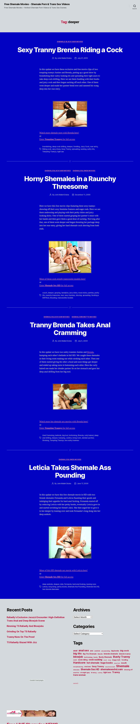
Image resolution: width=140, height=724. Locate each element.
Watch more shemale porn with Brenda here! (59, 132)
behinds (58, 435)
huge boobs (106, 662)
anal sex (84, 650)
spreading (76, 149)
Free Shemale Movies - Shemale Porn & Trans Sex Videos (37, 4)
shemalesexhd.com (111, 669)
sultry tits (90, 149)
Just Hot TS (75, 683)
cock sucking (95, 659)
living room (77, 438)
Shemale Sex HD (92, 587)
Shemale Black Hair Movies (70, 42)
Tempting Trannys (49, 152)
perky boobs (62, 587)
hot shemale (93, 662)
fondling (76, 146)
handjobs (65, 293)
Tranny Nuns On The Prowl (21, 637)
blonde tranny (125, 654)
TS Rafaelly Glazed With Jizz (22, 642)
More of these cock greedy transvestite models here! (62, 279)
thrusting (53, 298)
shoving (79, 295)
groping (58, 293)
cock (75, 660)
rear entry (94, 146)
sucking (83, 149)
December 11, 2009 (82, 195)
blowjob (78, 656)
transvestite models (65, 298)
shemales (76, 670)
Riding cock (46, 149)
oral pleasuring (78, 666)
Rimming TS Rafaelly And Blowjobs (25, 626)
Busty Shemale (105, 657)
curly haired (89, 435)
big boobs (115, 651)
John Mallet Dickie (64, 58)
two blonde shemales (50, 589)
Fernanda (67, 584)
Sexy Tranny (66, 149)
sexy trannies (70, 295)
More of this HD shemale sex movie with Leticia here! (63, 570)
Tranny (116, 672)
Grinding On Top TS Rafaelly (21, 631)
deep (109, 660)
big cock (124, 650)
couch (44, 293)
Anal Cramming (48, 435)
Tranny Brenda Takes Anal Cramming (70, 329)
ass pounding (105, 651)
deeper (70, 146)
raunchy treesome (53, 295)
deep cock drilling (59, 146)
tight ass (60, 152)
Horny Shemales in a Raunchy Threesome (70, 182)
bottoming (73, 435)
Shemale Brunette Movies (84, 317)
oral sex (87, 666)
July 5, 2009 (83, 341)
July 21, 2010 (82, 58)
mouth (124, 663)
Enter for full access (57, 139)
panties (91, 293)
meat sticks (82, 293)
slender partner (88, 438)
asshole (97, 651)
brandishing (46, 146)
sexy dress (56, 149)
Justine (69, 438)
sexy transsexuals (110, 666)
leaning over (91, 584)
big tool (65, 435)
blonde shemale (111, 654)
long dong (52, 587)
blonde (100, 654)
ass (91, 651)
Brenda (90, 352)
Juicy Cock (85, 146)
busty (96, 657)
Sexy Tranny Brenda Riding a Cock (70, 50)
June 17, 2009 (82, 483)
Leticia (45, 587)
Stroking (45, 440)
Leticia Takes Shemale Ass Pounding (70, 471)
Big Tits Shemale (90, 654)
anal (75, 650)
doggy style (116, 660)
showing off (128, 670)
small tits (76, 672)
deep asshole (47, 584)
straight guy (85, 672)
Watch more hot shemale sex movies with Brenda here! (63, 421)
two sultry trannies (72, 440)
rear (62, 295)
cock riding (83, 660)
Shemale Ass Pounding (76, 587)
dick (61, 584)
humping (62, 438)
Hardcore (79, 662)
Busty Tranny (121, 656)
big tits (77, 653)
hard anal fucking (78, 584)
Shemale (122, 666)
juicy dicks (73, 293)
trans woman (79, 675)
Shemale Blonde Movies (84, 171)
